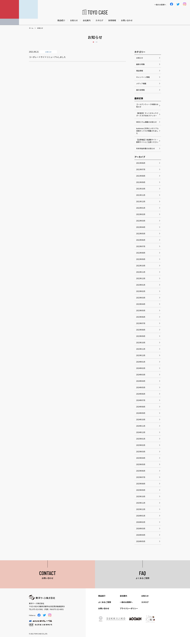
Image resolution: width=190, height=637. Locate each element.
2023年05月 (140, 310)
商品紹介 (61, 20)
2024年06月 (140, 394)
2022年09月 (140, 259)
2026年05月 (140, 541)
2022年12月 (140, 278)
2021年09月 (140, 182)
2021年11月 (140, 195)
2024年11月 (140, 426)
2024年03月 (140, 374)
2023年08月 (140, 329)
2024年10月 (140, 419)
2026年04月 (140, 535)
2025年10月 (140, 496)
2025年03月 (140, 451)
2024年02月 (140, 368)
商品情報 (139, 70)
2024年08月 (140, 406)
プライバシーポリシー (129, 608)
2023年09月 (140, 336)
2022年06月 (140, 240)
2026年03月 (140, 528)
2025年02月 (140, 445)
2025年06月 (140, 471)
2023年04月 (140, 304)
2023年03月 (140, 297)
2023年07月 (140, 323)
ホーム (31, 28)
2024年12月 (140, 432)
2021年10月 (140, 188)
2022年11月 (140, 272)
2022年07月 (140, 246)
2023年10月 (140, 342)
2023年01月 (140, 285)
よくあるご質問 (104, 602)
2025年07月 (140, 477)
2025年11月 (140, 503)
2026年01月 (140, 515)
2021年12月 (140, 201)
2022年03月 (140, 220)
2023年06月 (140, 317)
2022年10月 (140, 265)
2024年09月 (140, 413)
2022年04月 (140, 227)
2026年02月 (140, 522)
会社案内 (87, 20)
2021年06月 (140, 163)
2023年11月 (140, 349)
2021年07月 (140, 169)
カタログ (99, 20)
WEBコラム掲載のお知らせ (146, 122)
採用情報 (112, 20)
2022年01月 (140, 208)
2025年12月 (140, 509)
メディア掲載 (141, 83)
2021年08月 (140, 176)
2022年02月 (140, 214)
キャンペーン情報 (143, 77)
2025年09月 (140, 490)
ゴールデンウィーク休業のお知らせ (147, 105)
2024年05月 (140, 387)
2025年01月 (140, 438)
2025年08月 (140, 483)
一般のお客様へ (126, 602)
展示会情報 (140, 90)
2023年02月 (140, 291)
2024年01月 (140, 362)
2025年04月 (140, 458)
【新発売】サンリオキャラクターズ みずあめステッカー (147, 114)
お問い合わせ (127, 20)
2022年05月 (140, 233)
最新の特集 (140, 64)
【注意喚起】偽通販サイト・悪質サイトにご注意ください (147, 140)
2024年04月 (140, 381)
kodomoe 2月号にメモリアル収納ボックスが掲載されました (147, 130)
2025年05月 (140, 464)
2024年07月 (140, 400)
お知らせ (74, 20)
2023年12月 (140, 355)
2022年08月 (140, 253)
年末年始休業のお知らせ (145, 148)
